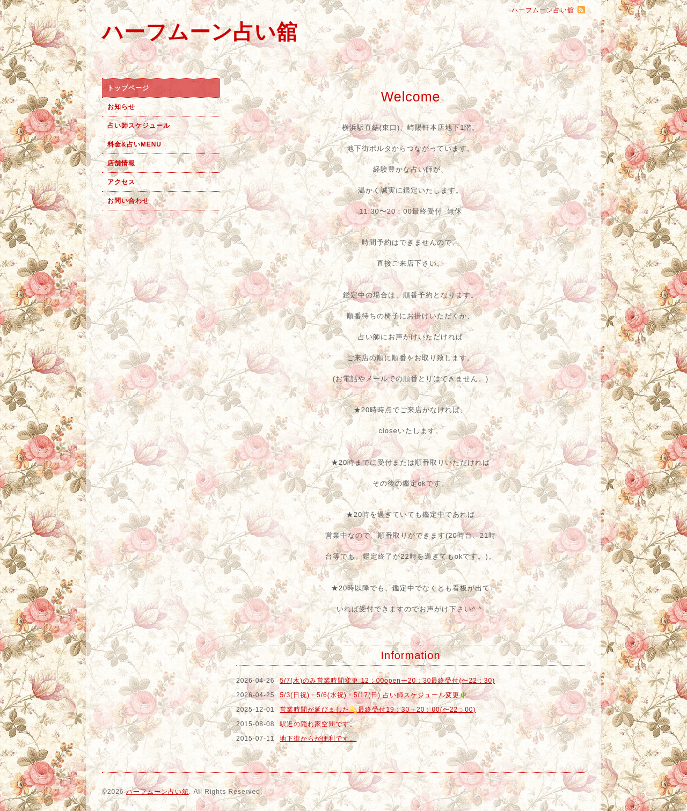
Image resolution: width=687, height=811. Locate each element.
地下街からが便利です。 (318, 738)
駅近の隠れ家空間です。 (318, 724)
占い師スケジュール (138, 125)
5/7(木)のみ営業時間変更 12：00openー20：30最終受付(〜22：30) (387, 680)
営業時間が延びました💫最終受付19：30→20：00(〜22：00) (378, 709)
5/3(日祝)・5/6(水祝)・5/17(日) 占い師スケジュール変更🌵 (374, 695)
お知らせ (121, 107)
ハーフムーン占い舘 (200, 31)
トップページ (128, 88)
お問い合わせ (128, 200)
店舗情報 (121, 163)
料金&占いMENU (134, 144)
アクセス (121, 182)
